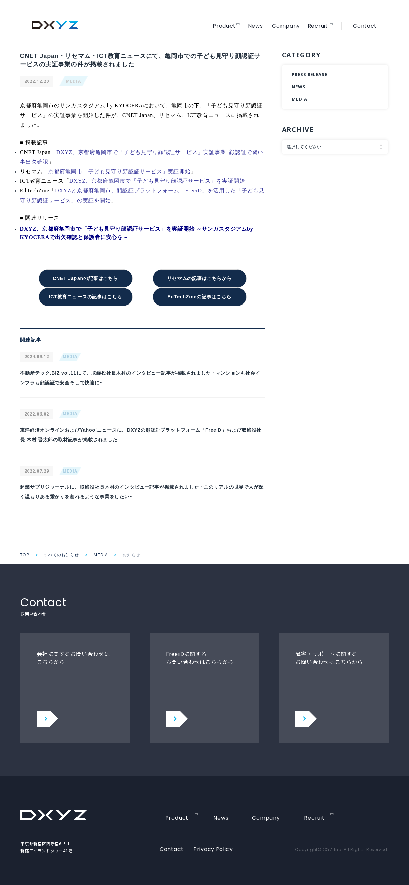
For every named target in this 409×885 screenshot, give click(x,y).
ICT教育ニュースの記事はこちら (85, 294)
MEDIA (73, 81)
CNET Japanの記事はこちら (85, 277)
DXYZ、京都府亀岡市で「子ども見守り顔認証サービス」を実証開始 (157, 181)
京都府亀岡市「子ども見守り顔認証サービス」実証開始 (119, 171)
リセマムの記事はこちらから (199, 277)
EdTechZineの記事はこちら (199, 294)
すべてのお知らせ (61, 552)
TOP (24, 552)
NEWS (299, 87)
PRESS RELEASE (309, 74)
